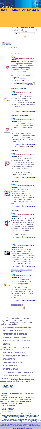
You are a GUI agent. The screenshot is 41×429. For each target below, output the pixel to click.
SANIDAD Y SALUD (9, 369)
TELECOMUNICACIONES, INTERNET (16, 372)
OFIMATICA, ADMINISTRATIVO (14, 356)
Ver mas (17, 80)
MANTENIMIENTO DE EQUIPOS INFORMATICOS (14, 348)
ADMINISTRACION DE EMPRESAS (15, 327)
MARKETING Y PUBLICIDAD (13, 353)
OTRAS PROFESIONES (11, 362)
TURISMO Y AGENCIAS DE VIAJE (15, 376)
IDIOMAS (5, 344)
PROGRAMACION (8, 366)
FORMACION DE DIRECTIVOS (13, 334)
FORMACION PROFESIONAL (13, 337)
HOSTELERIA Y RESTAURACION (15, 341)
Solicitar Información (29, 80)
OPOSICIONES (7, 359)
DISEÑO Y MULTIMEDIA (11, 331)
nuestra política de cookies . (24, 428)
